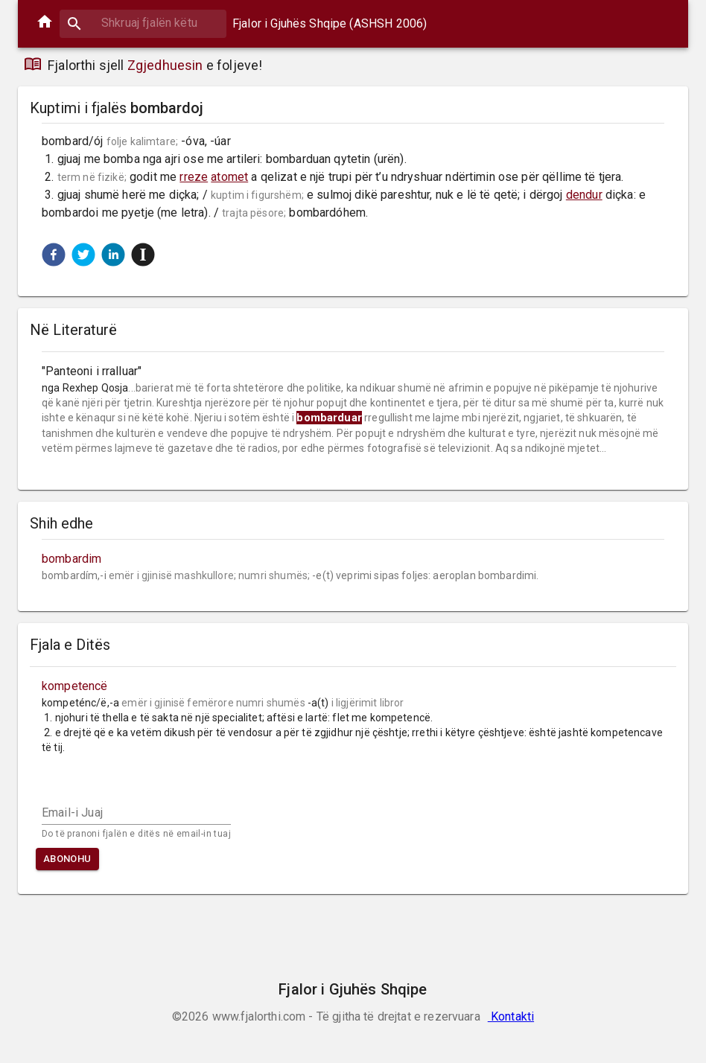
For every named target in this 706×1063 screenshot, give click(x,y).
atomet (229, 177)
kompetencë (75, 686)
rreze (193, 177)
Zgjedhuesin (165, 65)
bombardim (71, 559)
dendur (584, 195)
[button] (54, 254)
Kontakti (511, 1016)
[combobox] (143, 23)
